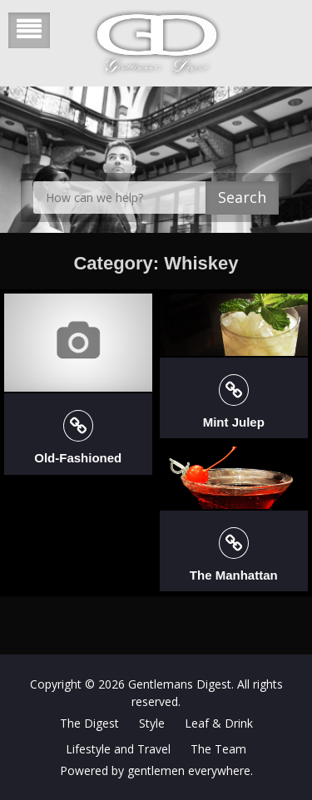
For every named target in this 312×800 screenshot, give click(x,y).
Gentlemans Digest (179, 684)
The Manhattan (234, 575)
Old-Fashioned (77, 458)
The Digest (89, 723)
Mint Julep (234, 422)
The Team (218, 749)
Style (152, 723)
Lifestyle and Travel (118, 749)
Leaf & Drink (219, 723)
